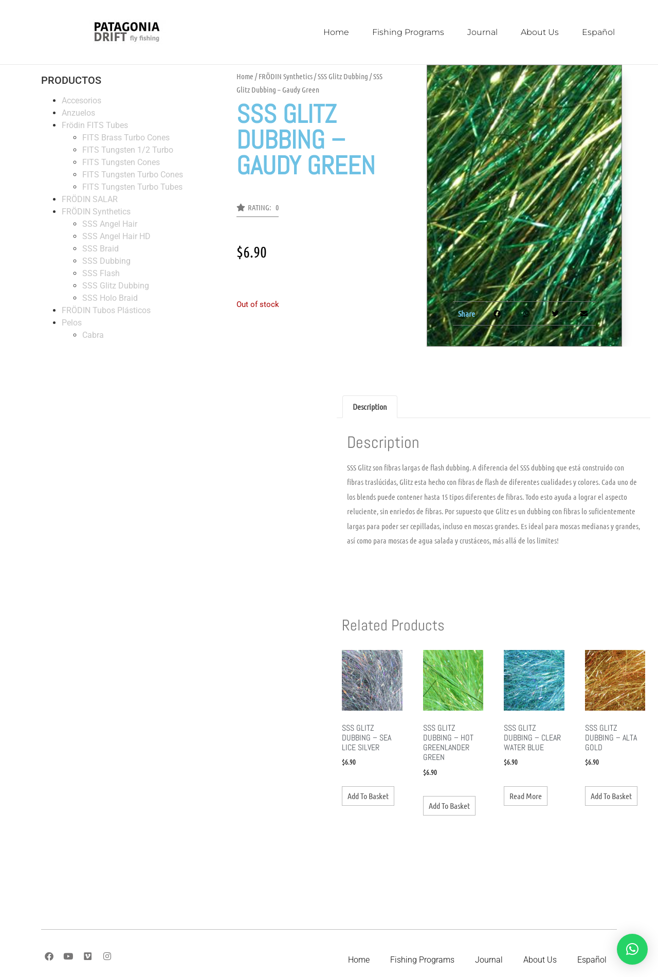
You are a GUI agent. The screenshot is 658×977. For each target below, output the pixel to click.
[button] (257, 210)
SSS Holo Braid (110, 298)
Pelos (72, 323)
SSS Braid (100, 249)
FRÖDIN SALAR (90, 199)
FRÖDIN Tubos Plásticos (106, 310)
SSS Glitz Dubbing (115, 286)
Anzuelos (78, 113)
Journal (482, 32)
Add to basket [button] (368, 796)
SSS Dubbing (106, 261)
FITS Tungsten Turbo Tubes (132, 187)
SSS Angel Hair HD (116, 236)
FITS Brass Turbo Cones (126, 137)
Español (598, 32)
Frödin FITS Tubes (95, 125)
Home (336, 32)
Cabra (93, 335)
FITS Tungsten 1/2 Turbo (127, 150)
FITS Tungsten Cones (121, 162)
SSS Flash (101, 273)
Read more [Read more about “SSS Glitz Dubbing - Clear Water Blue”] (525, 796)
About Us (540, 32)
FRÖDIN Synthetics (96, 211)
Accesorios (81, 100)
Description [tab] (370, 406)
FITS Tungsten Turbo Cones (132, 174)
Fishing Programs (408, 32)
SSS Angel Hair (109, 224)
